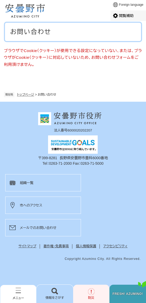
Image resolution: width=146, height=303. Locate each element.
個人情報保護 (86, 246)
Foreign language (131, 5)
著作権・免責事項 (56, 246)
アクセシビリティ (115, 246)
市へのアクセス (31, 205)
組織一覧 (26, 183)
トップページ (25, 94)
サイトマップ (27, 246)
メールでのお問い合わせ (38, 228)
